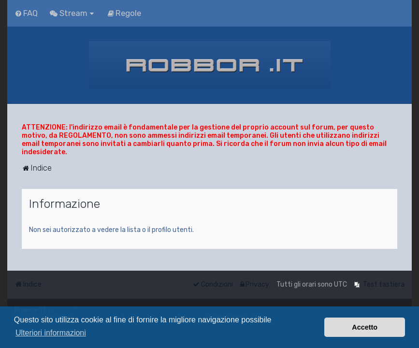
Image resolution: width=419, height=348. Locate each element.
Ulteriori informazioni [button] (50, 333)
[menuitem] (26, 13)
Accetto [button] (364, 327)
